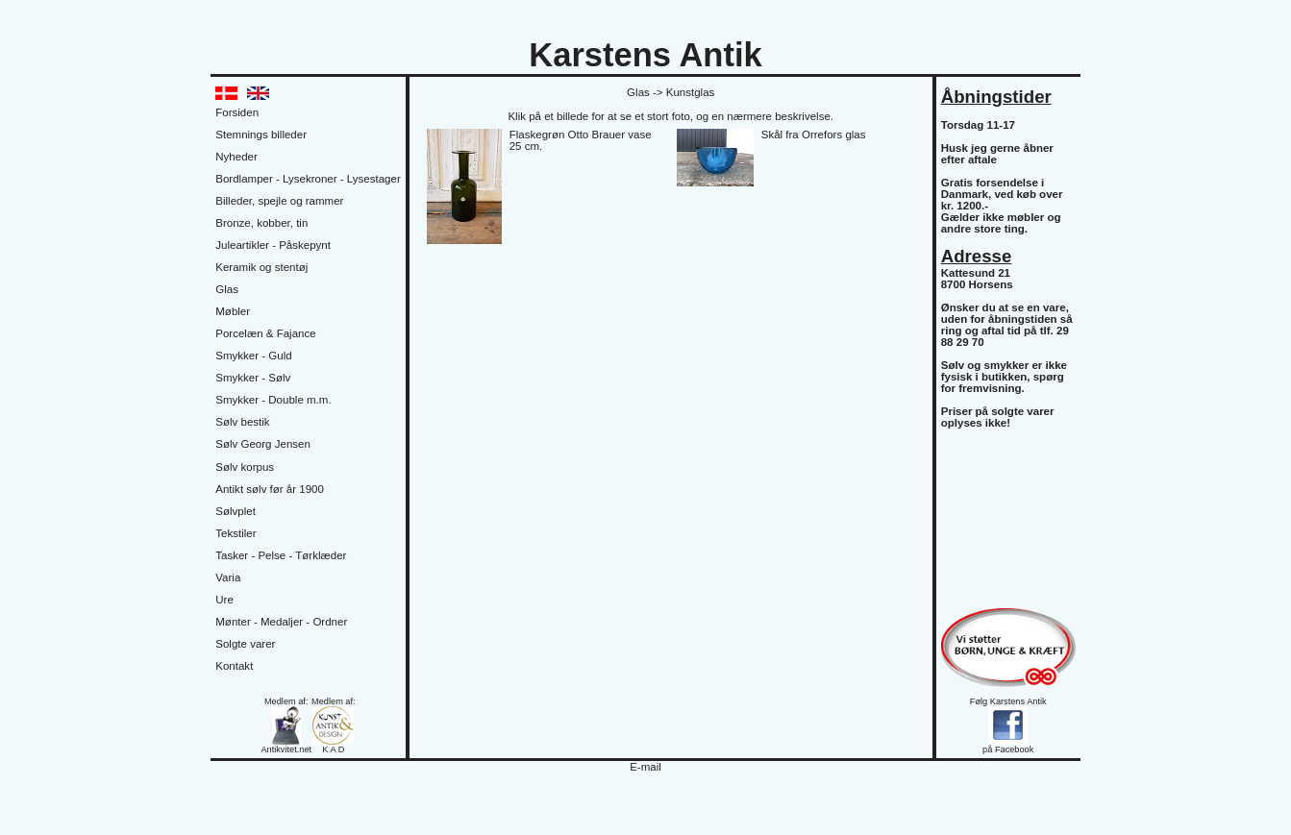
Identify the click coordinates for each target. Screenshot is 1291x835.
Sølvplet (235, 511)
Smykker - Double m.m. (273, 399)
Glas (226, 289)
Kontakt (234, 666)
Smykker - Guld (253, 355)
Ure (224, 599)
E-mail (645, 767)
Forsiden (237, 112)
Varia (227, 577)
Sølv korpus (244, 467)
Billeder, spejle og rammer (279, 201)
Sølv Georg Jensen (262, 444)
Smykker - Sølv (252, 377)
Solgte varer (245, 644)
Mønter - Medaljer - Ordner (281, 621)
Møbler (232, 311)
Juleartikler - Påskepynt (273, 245)
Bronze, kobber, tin (261, 223)
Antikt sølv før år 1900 (269, 489)
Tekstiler (235, 533)
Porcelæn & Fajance (265, 333)
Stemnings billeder (261, 134)
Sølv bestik (242, 422)
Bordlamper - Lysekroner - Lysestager (307, 178)
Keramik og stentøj (261, 267)
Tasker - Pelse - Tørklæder (280, 555)
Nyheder (236, 156)
